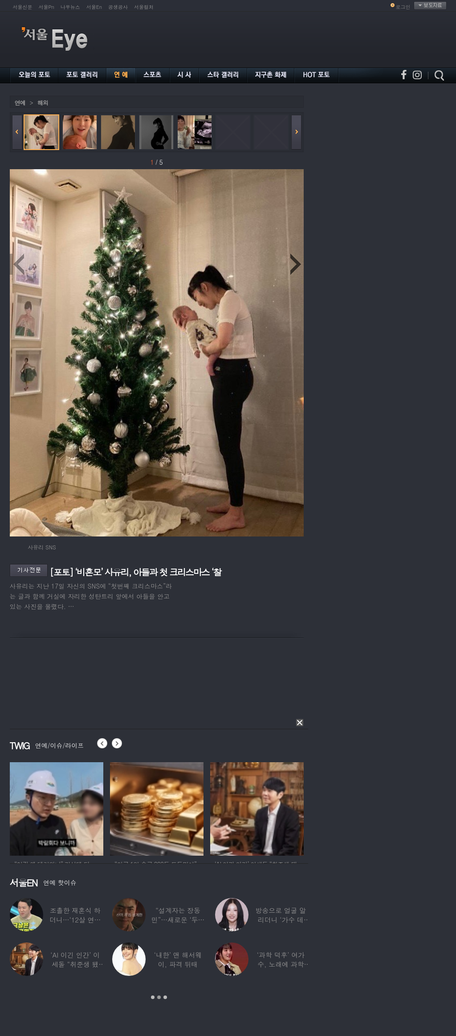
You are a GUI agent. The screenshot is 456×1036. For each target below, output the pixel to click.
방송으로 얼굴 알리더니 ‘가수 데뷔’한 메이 (280, 920)
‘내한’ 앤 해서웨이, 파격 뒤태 (177, 959)
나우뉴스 (70, 7)
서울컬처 (144, 7)
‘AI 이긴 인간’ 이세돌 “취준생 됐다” (75, 964)
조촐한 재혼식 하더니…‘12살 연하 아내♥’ (74, 920)
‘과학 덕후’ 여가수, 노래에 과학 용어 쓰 (280, 964)
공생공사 (118, 7)
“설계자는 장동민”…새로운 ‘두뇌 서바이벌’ (177, 920)
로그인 (403, 7)
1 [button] (153, 997)
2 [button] (159, 997)
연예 (20, 102)
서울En (94, 7)
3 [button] (165, 997)
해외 (42, 102)
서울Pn (46, 7)
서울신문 (23, 7)
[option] (56, 807)
